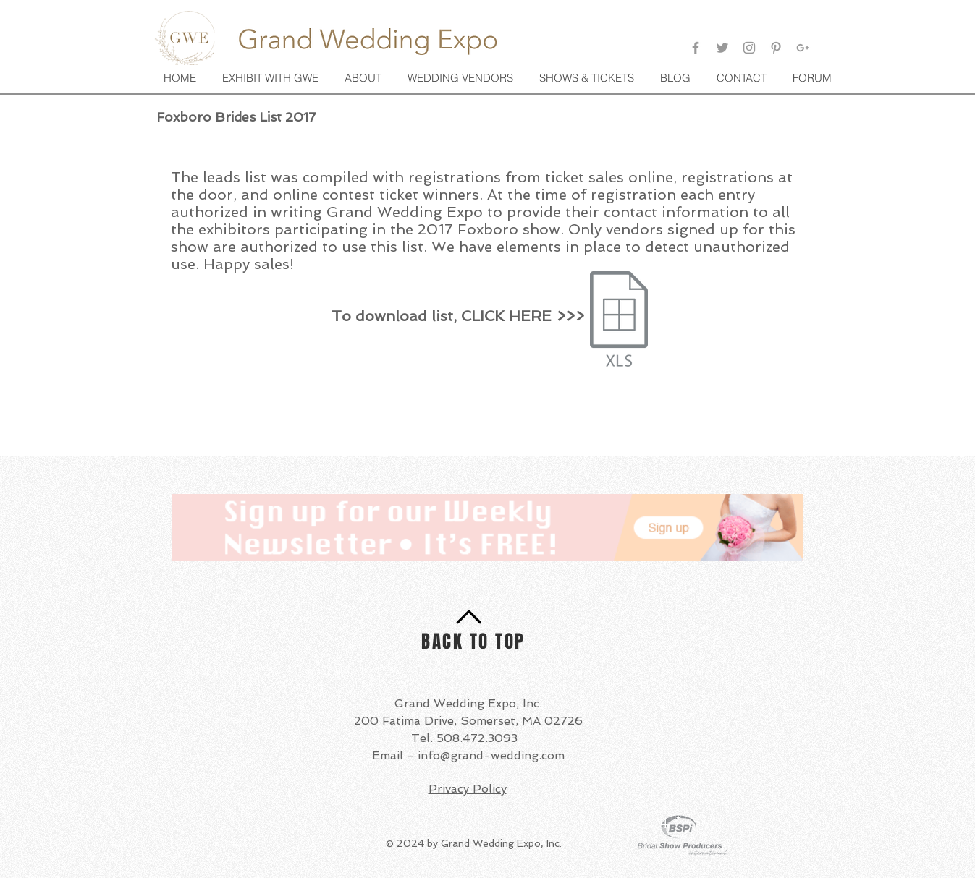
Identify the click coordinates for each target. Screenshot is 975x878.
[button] (588, 78)
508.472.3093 (477, 738)
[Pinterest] (776, 48)
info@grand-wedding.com (491, 755)
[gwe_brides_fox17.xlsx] (618, 320)
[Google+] (803, 48)
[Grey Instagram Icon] (749, 48)
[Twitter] (722, 48)
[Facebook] (696, 48)
